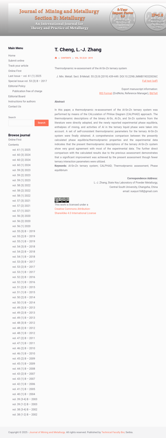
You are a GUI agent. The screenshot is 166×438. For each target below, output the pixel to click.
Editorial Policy (16, 86)
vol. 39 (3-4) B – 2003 (24, 399)
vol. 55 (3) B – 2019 (23, 231)
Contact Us (14, 106)
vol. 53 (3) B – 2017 (23, 261)
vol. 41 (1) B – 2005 (23, 389)
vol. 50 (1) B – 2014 (23, 302)
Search (12, 117)
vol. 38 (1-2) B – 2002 (24, 414)
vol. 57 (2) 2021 (21, 205)
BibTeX (154, 93)
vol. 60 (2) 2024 (21, 159)
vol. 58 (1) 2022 (21, 195)
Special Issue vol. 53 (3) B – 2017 (27, 81)
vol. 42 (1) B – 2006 (23, 384)
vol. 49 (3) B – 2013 (23, 307)
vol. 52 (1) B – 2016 (23, 282)
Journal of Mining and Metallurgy (47, 432)
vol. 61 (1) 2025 (21, 149)
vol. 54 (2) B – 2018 (23, 251)
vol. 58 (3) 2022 (21, 185)
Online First (15, 70)
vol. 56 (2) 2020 (21, 221)
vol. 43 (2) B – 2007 (23, 373)
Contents (13, 144)
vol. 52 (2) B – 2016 (23, 277)
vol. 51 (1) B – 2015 (23, 292)
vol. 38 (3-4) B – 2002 (24, 409)
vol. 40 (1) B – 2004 (23, 394)
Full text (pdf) (150, 80)
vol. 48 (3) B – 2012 (23, 322)
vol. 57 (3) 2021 (21, 200)
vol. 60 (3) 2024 (21, 154)
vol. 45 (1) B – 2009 (23, 363)
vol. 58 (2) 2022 (21, 190)
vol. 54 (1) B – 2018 (23, 256)
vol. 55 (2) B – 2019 (23, 236)
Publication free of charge (27, 91)
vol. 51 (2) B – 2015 (23, 287)
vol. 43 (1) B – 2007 (23, 378)
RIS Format (105, 93)
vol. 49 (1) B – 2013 (23, 317)
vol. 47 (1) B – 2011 (23, 343)
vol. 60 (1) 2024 (21, 165)
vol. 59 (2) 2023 (21, 175)
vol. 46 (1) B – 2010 (23, 353)
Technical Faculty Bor (112, 432)
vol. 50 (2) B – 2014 (23, 297)
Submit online (16, 60)
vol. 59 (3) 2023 (21, 170)
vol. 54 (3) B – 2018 (23, 246)
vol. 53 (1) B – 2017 (23, 272)
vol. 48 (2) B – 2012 (23, 328)
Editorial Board (16, 96)
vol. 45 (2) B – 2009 (23, 358)
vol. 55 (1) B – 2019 (23, 241)
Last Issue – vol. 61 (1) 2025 (24, 76)
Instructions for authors (22, 101)
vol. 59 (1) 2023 (21, 180)
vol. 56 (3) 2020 (21, 215)
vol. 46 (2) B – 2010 (23, 348)
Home (11, 55)
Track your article (18, 65)
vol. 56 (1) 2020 (21, 226)
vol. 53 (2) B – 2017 (23, 266)
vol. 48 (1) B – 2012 (23, 333)
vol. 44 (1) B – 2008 (23, 368)
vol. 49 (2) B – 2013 (23, 312)
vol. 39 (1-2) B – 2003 (24, 404)
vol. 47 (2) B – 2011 (23, 338)
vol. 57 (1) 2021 (21, 210)
